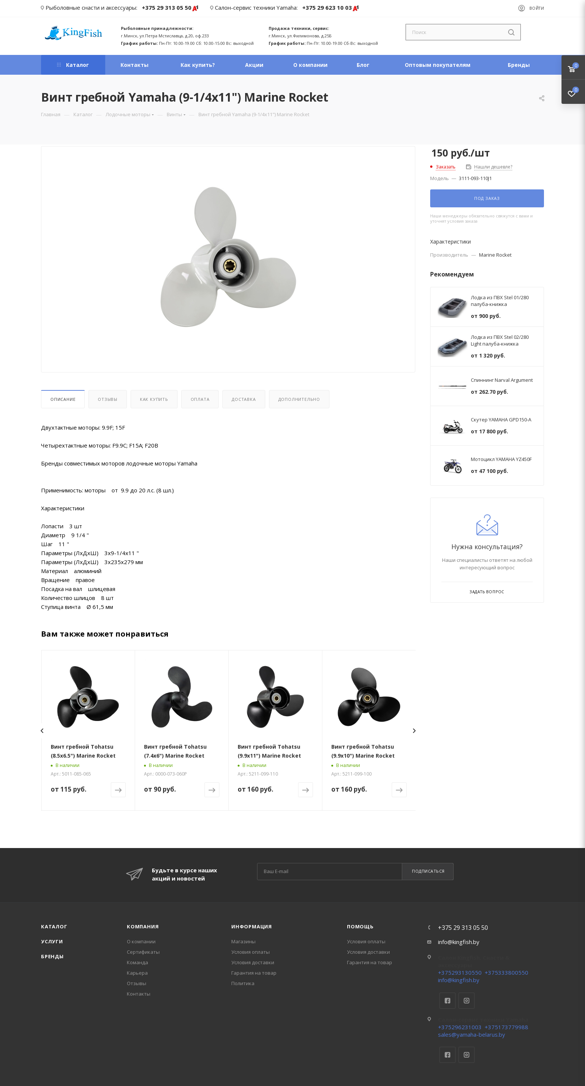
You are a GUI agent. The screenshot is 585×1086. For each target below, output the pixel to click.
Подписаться (428, 871)
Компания (143, 926)
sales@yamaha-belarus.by (471, 1034)
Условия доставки (252, 962)
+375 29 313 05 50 (170, 8)
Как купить (154, 399)
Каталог (54, 926)
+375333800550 (506, 972)
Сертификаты (143, 952)
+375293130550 (460, 972)
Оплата (200, 399)
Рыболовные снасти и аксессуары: (91, 7)
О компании (141, 941)
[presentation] (41, 730)
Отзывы (108, 399)
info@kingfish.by (458, 942)
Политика (242, 983)
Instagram (467, 1001)
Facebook (447, 1001)
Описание (62, 399)
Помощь (360, 926)
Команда (137, 962)
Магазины (243, 941)
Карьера (137, 972)
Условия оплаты (250, 952)
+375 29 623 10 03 (330, 8)
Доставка (244, 399)
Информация (251, 926)
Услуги (52, 941)
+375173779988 (506, 1027)
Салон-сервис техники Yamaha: (256, 7)
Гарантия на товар (253, 972)
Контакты (138, 993)
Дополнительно (299, 399)
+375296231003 (460, 1027)
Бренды (52, 956)
